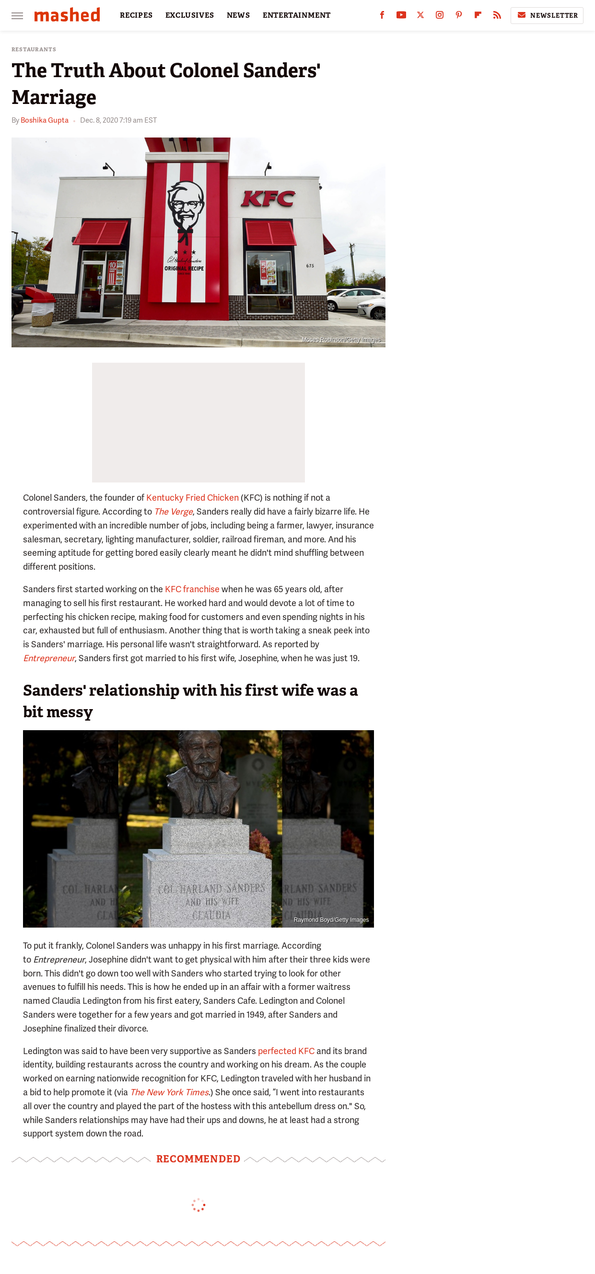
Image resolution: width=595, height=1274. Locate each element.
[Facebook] (382, 17)
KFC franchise (192, 589)
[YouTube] (401, 17)
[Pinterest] (459, 17)
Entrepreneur (49, 658)
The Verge (173, 511)
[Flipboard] (478, 17)
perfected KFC (286, 1050)
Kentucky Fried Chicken (192, 497)
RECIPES (136, 15)
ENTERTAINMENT (297, 15)
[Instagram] (439, 17)
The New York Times (169, 1092)
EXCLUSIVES (189, 15)
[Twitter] (420, 17)
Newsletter (547, 15)
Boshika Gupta (45, 120)
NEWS (238, 15)
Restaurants (34, 49)
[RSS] (497, 17)
